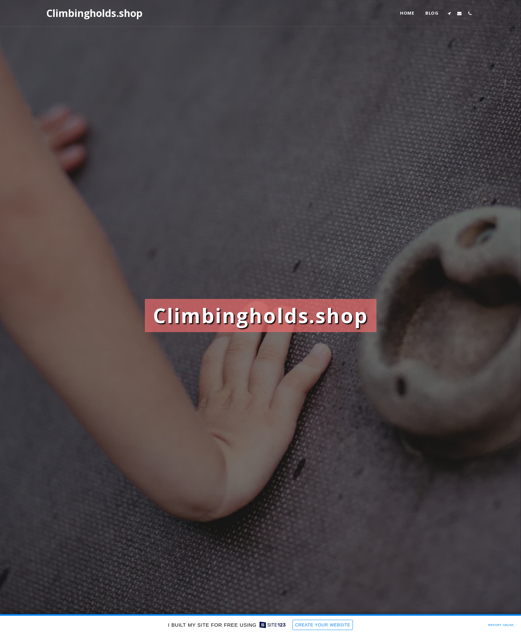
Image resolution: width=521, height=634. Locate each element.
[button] (449, 13)
